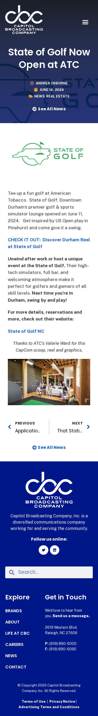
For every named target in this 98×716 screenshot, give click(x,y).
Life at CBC (17, 633)
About (12, 622)
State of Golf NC (26, 331)
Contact (15, 667)
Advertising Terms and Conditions (49, 707)
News (39, 96)
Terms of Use (33, 701)
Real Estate (58, 96)
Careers (14, 644)
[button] (85, 22)
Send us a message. (71, 616)
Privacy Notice (62, 701)
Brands (13, 611)
